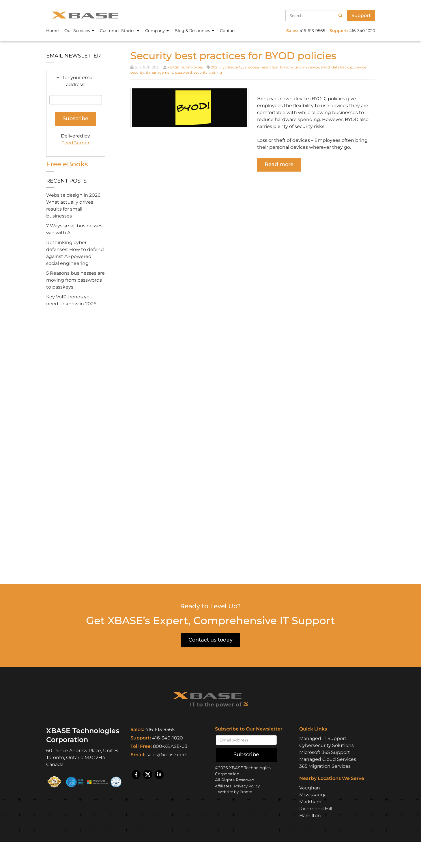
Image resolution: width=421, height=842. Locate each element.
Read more (279, 164)
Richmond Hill (315, 808)
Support (361, 15)
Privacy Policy (249, 785)
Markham (310, 801)
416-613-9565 (160, 729)
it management (159, 72)
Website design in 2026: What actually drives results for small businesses (73, 205)
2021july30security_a (228, 67)
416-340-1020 (167, 738)
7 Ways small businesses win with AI (74, 229)
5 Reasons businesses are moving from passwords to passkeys (75, 280)
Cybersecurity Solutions (326, 745)
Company (157, 30)
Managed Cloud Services (327, 759)
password (183, 72)
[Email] (246, 740)
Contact (228, 30)
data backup (342, 67)
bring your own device (299, 67)
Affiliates (224, 785)
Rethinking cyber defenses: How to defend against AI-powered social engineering (75, 253)
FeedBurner (75, 143)
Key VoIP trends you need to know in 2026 (71, 300)
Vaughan (309, 787)
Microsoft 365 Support (324, 752)
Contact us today (210, 640)
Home (52, 30)
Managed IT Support (323, 738)
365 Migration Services (325, 766)
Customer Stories (119, 30)
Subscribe (246, 754)
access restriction (263, 67)
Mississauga (313, 794)
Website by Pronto (237, 791)
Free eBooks (68, 164)
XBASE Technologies (185, 67)
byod (325, 67)
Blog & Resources (194, 30)
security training (208, 72)
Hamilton (310, 815)
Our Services (79, 30)
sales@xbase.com (167, 754)
